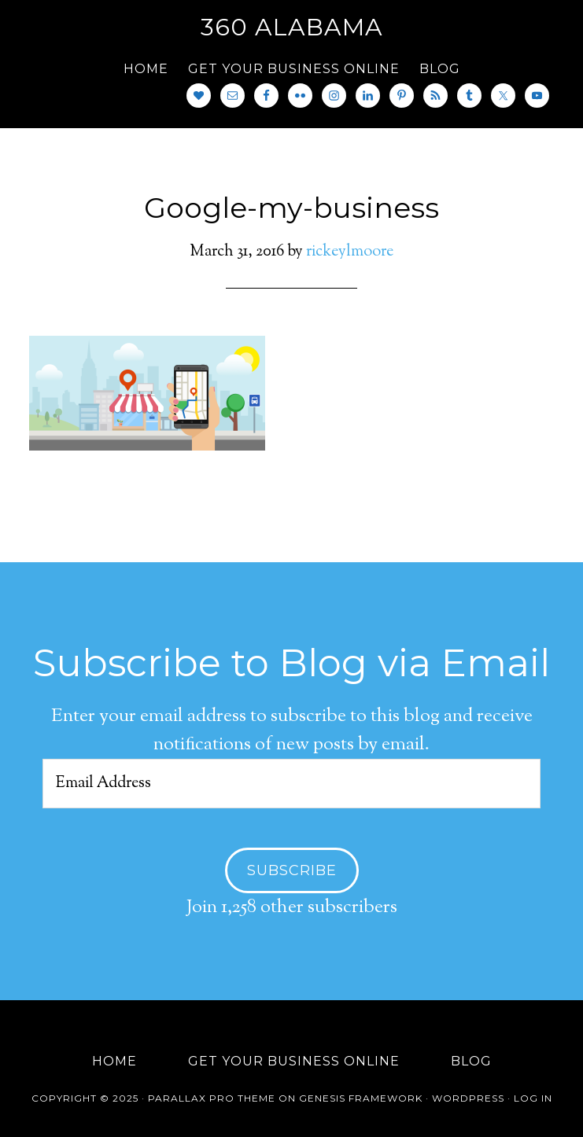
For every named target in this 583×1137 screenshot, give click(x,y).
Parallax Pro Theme (211, 1098)
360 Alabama (292, 27)
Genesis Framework (360, 1098)
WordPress (468, 1098)
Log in (533, 1098)
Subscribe (292, 870)
